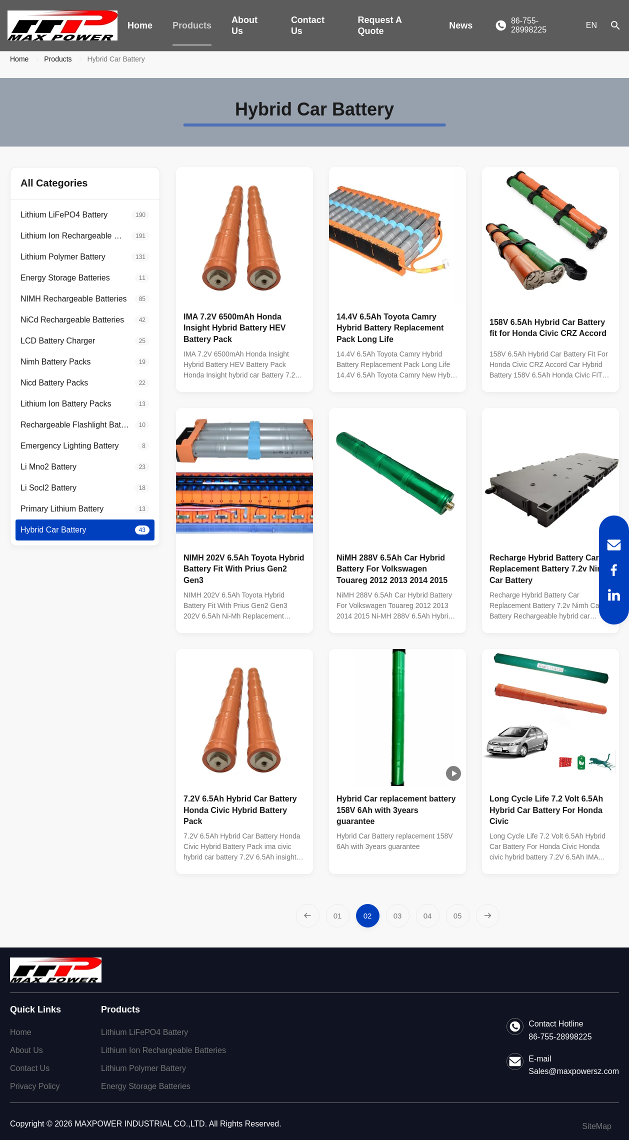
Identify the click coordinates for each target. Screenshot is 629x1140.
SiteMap (597, 1126)
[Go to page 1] (338, 916)
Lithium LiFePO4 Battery (144, 1032)
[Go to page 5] (458, 916)
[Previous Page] (308, 916)
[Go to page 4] (428, 916)
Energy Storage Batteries (145, 1086)
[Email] (614, 545)
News (460, 25)
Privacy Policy (35, 1086)
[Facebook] (614, 570)
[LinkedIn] (614, 595)
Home (140, 25)
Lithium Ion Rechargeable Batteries (163, 1050)
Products (192, 25)
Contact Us (307, 25)
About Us (245, 25)
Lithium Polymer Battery (143, 1068)
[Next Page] (488, 916)
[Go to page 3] (398, 916)
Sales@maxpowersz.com (573, 1071)
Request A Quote (380, 25)
